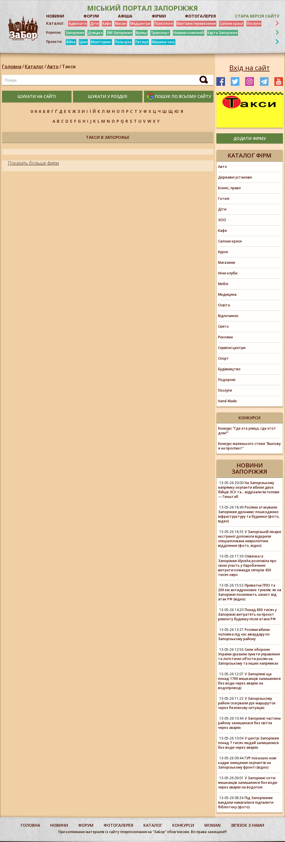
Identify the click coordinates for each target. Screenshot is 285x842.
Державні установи (235, 177)
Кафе (106, 23)
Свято (223, 326)
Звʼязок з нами (247, 825)
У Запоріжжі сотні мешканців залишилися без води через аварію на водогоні (247, 782)
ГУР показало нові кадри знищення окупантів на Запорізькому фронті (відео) (247, 763)
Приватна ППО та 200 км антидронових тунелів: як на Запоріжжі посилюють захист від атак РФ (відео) (249, 592)
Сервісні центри (231, 347)
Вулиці (141, 32)
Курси (223, 251)
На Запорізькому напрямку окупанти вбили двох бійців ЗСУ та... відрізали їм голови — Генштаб (248, 489)
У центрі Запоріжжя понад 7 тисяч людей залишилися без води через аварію (248, 743)
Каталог (34, 66)
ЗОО (222, 219)
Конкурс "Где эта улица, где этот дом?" (247, 430)
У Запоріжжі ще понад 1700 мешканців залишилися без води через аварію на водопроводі (249, 681)
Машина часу (163, 41)
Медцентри (140, 23)
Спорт (223, 358)
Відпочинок (228, 315)
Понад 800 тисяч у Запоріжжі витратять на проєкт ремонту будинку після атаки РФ (247, 614)
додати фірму (249, 138)
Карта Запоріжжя (222, 32)
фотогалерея (118, 825)
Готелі (223, 198)
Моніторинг (101, 41)
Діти (94, 23)
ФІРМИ (159, 16)
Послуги (254, 23)
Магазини (226, 262)
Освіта (224, 305)
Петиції (141, 41)
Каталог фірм (249, 155)
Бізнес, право (229, 187)
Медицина (227, 294)
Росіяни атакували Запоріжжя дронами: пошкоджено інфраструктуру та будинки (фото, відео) (249, 514)
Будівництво (229, 369)
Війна (71, 41)
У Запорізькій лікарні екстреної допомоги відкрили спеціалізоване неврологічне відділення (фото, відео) (249, 538)
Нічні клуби (227, 273)
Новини (59, 825)
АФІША (125, 16)
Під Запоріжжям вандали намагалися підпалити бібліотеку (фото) (245, 802)
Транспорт (160, 32)
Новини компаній (188, 32)
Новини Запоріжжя (249, 468)
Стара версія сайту (257, 16)
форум (85, 825)
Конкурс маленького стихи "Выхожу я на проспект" (249, 446)
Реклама (225, 337)
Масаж (120, 23)
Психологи (163, 23)
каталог (152, 825)
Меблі (223, 283)
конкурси (183, 825)
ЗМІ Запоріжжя (119, 32)
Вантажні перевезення (196, 23)
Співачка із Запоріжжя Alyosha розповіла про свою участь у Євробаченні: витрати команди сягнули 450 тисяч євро (247, 565)
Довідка (95, 32)
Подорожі (226, 379)
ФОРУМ (91, 16)
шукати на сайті (37, 96)
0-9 (34, 111)
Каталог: (55, 23)
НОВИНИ (55, 16)
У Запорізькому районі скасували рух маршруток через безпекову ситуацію (247, 703)
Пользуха (123, 41)
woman (212, 825)
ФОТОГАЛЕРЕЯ (200, 16)
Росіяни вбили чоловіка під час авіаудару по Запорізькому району (244, 634)
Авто (53, 66)
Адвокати (78, 23)
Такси (69, 66)
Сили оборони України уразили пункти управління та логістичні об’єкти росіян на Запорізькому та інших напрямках (249, 656)
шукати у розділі (107, 96)
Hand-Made (227, 401)
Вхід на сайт (249, 67)
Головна (11, 66)
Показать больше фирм (33, 163)
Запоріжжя (74, 32)
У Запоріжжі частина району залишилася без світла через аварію (249, 723)
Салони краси (231, 23)
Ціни (83, 41)
